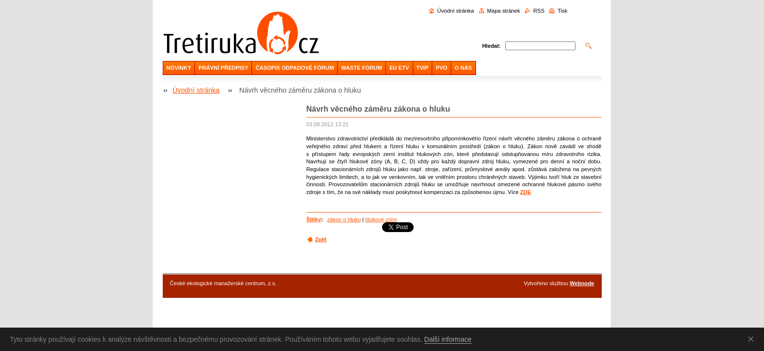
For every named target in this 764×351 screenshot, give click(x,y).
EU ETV (399, 68)
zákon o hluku (344, 219)
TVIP (423, 68)
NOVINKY (179, 68)
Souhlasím (753, 339)
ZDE (525, 192)
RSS (538, 11)
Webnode (582, 283)
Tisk (562, 11)
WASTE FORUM (361, 68)
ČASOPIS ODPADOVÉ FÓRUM (294, 68)
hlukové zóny (381, 219)
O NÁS (463, 68)
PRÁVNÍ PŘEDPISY (223, 68)
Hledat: (491, 46)
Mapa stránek (503, 11)
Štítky (313, 219)
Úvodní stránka (455, 11)
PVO (441, 68)
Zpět (321, 239)
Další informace (448, 339)
